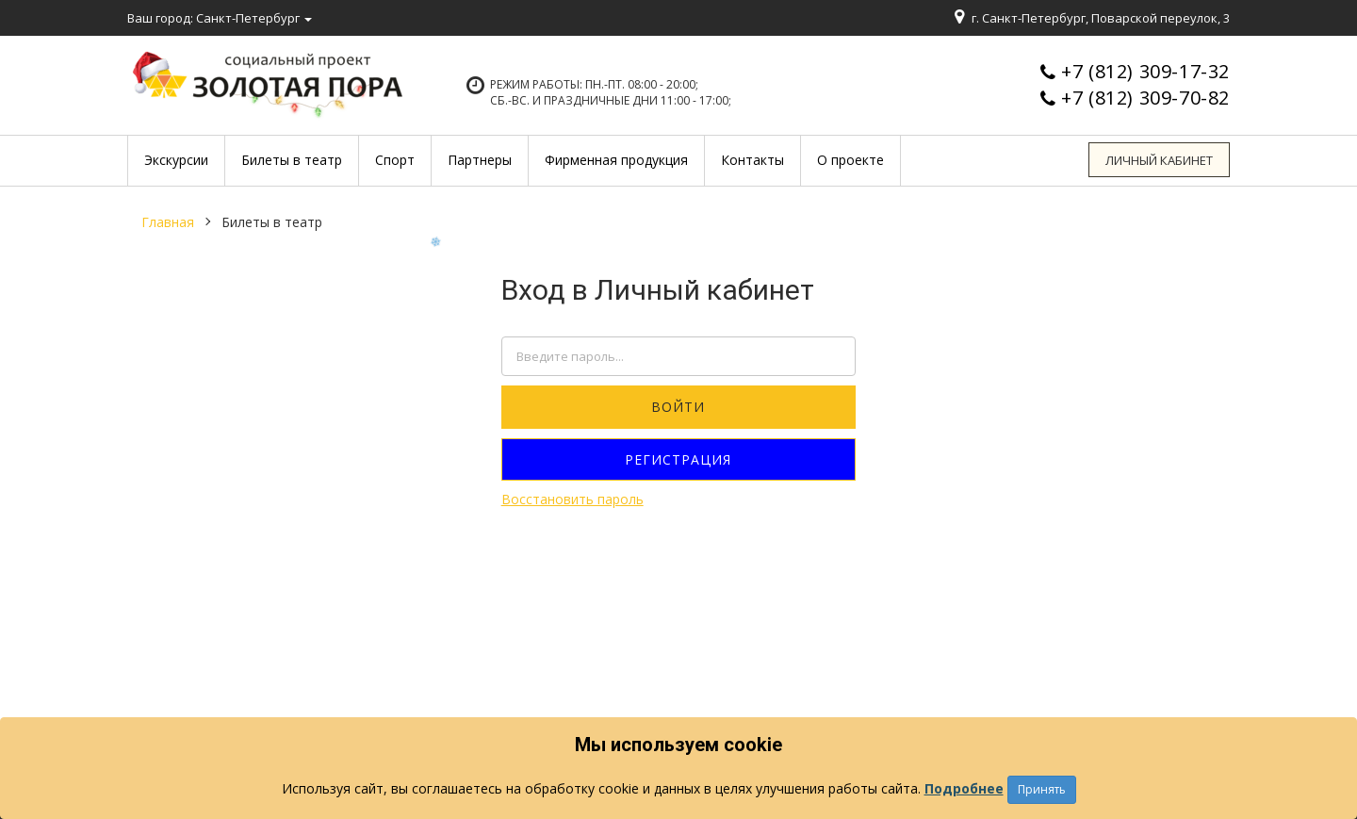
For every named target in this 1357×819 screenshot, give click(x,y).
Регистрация (678, 459)
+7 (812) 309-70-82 (1145, 97)
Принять (1042, 789)
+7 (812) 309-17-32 (1145, 71)
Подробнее (964, 788)
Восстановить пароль (572, 499)
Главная (167, 222)
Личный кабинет (1160, 160)
